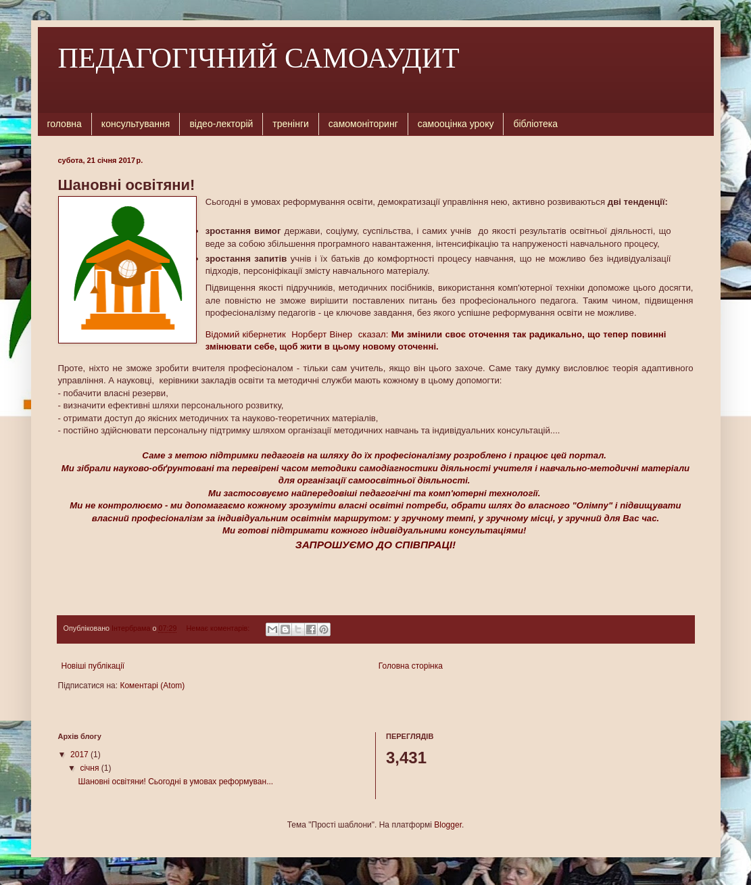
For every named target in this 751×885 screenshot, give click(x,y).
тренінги (290, 123)
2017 (80, 754)
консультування (135, 123)
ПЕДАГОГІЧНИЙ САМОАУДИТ (259, 58)
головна (64, 123)
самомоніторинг (363, 123)
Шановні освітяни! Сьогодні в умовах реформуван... (175, 781)
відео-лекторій (221, 123)
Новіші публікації (93, 666)
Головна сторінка (411, 666)
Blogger (448, 825)
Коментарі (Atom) (152, 685)
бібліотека (535, 123)
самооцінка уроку (456, 123)
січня (90, 768)
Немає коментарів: (218, 628)
